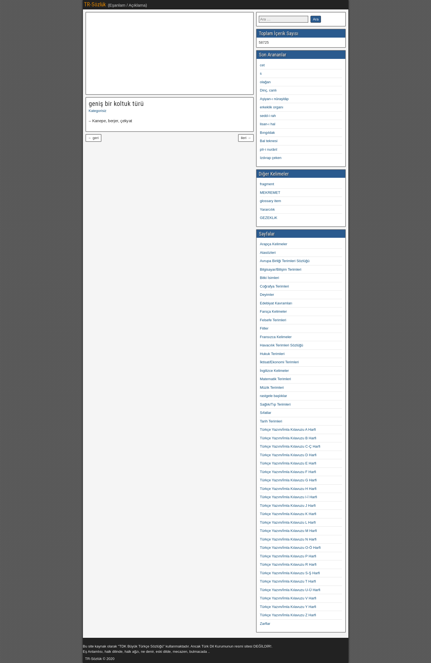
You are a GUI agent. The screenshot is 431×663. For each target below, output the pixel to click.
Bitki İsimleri (269, 278)
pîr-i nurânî (268, 149)
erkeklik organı (271, 107)
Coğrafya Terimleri (274, 286)
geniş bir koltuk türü (116, 104)
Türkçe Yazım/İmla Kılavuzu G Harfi (288, 480)
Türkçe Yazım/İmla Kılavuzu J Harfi (288, 505)
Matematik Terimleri (275, 379)
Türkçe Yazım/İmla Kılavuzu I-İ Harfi (288, 497)
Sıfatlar (265, 413)
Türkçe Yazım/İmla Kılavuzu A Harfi (288, 429)
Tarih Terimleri (271, 421)
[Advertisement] (169, 53)
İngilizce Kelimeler (274, 371)
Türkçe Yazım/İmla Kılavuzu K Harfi (288, 514)
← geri (93, 138)
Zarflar (265, 624)
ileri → (246, 138)
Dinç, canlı (268, 90)
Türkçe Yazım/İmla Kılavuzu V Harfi (288, 598)
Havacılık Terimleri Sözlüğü (281, 345)
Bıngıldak (267, 132)
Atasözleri (268, 252)
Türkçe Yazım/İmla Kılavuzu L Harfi (288, 522)
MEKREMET (270, 192)
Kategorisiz (97, 111)
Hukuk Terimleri (272, 354)
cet (262, 65)
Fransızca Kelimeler (276, 337)
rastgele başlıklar (273, 396)
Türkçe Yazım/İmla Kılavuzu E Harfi (288, 463)
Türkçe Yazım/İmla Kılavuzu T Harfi (288, 581)
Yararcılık (267, 209)
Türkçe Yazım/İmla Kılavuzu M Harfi (288, 531)
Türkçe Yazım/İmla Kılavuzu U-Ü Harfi (290, 590)
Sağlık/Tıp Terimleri (275, 404)
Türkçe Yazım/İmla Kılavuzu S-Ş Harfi (290, 573)
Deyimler (267, 295)
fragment (267, 184)
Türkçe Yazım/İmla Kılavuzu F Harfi (288, 472)
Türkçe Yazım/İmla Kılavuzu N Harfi (288, 539)
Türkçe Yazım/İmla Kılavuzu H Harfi (288, 489)
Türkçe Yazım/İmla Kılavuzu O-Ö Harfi (290, 547)
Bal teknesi (269, 141)
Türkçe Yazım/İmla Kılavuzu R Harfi (288, 564)
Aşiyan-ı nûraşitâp (274, 99)
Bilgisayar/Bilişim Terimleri (280, 269)
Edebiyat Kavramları (276, 303)
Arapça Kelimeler (273, 244)
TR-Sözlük (95, 4)
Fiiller (264, 328)
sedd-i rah (268, 116)
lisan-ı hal (267, 124)
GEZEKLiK (268, 218)
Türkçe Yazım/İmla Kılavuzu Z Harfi (288, 615)
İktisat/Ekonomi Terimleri (279, 362)
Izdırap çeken (270, 158)
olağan (265, 82)
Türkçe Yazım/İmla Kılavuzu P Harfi (288, 556)
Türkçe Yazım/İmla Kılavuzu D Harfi (288, 455)
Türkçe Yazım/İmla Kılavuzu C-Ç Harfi (290, 446)
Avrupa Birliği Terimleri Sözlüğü (284, 261)
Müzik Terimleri (272, 387)
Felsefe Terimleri (273, 320)
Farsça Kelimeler (273, 311)
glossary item (270, 201)
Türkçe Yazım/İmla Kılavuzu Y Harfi (288, 607)
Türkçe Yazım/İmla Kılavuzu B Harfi (288, 438)
